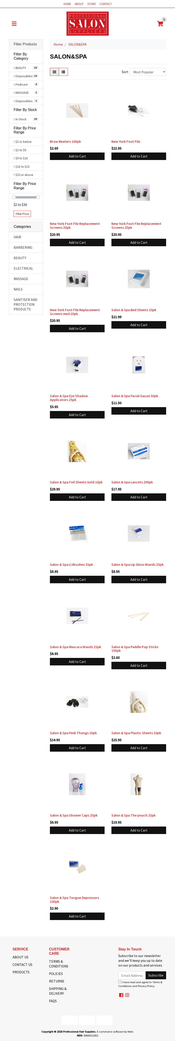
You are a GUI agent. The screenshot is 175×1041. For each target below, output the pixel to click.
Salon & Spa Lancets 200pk (132, 482)
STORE (91, 4)
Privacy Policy (146, 986)
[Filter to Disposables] (26, 76)
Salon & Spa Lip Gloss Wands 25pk (137, 564)
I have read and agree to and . (140, 984)
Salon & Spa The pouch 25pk (133, 815)
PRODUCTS (21, 972)
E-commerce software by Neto (115, 1031)
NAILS (18, 289)
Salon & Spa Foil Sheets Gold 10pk (76, 482)
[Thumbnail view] (54, 72)
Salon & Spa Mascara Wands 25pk (75, 647)
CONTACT (106, 4)
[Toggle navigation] (14, 23)
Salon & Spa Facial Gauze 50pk (134, 396)
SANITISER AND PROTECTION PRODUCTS (25, 304)
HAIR (17, 237)
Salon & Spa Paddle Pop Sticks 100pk (134, 649)
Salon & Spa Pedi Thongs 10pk (73, 733)
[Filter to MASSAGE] (26, 92)
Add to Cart (77, 156)
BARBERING (23, 247)
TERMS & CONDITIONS (58, 963)
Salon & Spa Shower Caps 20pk (74, 815)
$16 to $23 (21, 166)
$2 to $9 (20, 150)
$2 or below (22, 141)
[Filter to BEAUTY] (26, 68)
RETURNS (56, 981)
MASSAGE (21, 278)
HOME (67, 4)
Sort (125, 71)
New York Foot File (125, 141)
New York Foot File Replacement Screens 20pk (75, 225)
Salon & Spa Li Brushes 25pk (71, 564)
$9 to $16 (21, 158)
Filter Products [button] (25, 44)
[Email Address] (132, 975)
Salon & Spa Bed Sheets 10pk (133, 310)
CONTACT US (22, 964)
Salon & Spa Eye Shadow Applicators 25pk (69, 398)
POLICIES (56, 973)
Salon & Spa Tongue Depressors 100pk (74, 899)
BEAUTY (20, 258)
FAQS (53, 1001)
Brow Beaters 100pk (65, 141)
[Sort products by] (147, 72)
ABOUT (79, 4)
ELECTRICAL (23, 268)
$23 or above (23, 174)
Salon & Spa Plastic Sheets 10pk (136, 733)
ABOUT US (20, 957)
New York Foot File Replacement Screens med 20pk (75, 312)
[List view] (63, 72)
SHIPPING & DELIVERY (58, 991)
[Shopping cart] (160, 23)
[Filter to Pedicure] (26, 84)
